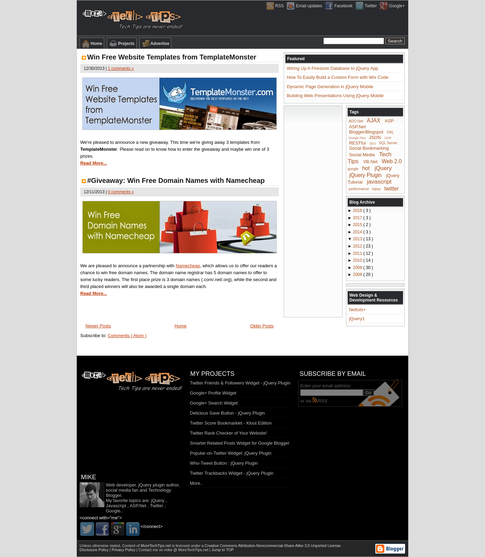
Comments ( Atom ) (127, 335)
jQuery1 (357, 318)
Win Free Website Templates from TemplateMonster (171, 57)
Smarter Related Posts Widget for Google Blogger (240, 443)
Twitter (156, 505)
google (353, 169)
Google (113, 510)
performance (359, 189)
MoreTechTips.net (156, 546)
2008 (358, 274)
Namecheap (188, 265)
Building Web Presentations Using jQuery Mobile (335, 95)
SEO (372, 143)
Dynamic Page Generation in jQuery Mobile (330, 86)
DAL (390, 132)
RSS (319, 400)
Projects (121, 43)
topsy (376, 189)
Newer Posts (98, 325)
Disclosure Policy (95, 550)
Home (92, 43)
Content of (147, 546)
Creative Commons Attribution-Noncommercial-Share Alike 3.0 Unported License (273, 546)
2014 (358, 232)
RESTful (357, 142)
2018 (358, 210)
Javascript (116, 505)
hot (366, 168)
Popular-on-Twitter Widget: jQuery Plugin (231, 453)
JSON (375, 137)
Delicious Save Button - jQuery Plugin (227, 413)
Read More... (93, 163)
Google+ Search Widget (214, 403)
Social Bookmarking (369, 148)
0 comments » (121, 191)
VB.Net (370, 161)
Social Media (362, 154)
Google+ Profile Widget (213, 393)
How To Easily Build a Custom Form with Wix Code (337, 77)
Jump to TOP (222, 550)
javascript (379, 181)
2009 (358, 267)
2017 (358, 217)
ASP (389, 120)
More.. (196, 483)
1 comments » (121, 68)
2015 (358, 224)
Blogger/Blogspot (366, 131)
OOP (387, 138)
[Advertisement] (313, 211)
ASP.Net (357, 126)
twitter (391, 188)
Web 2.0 (392, 161)
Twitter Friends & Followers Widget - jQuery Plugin (240, 383)
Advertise (155, 43)
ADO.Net (356, 121)
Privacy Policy (124, 550)
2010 (358, 260)
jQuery (383, 168)
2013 (358, 238)
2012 (358, 246)
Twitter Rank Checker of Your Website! (228, 433)
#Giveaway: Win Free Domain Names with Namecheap (176, 180)
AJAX (373, 120)
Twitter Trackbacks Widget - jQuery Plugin (231, 473)
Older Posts (262, 325)
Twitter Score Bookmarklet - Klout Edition (231, 423)
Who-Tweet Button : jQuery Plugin (224, 463)
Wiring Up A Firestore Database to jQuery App (332, 68)
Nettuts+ (357, 309)
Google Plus (357, 138)
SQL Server (388, 143)
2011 (358, 253)
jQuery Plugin (365, 175)
